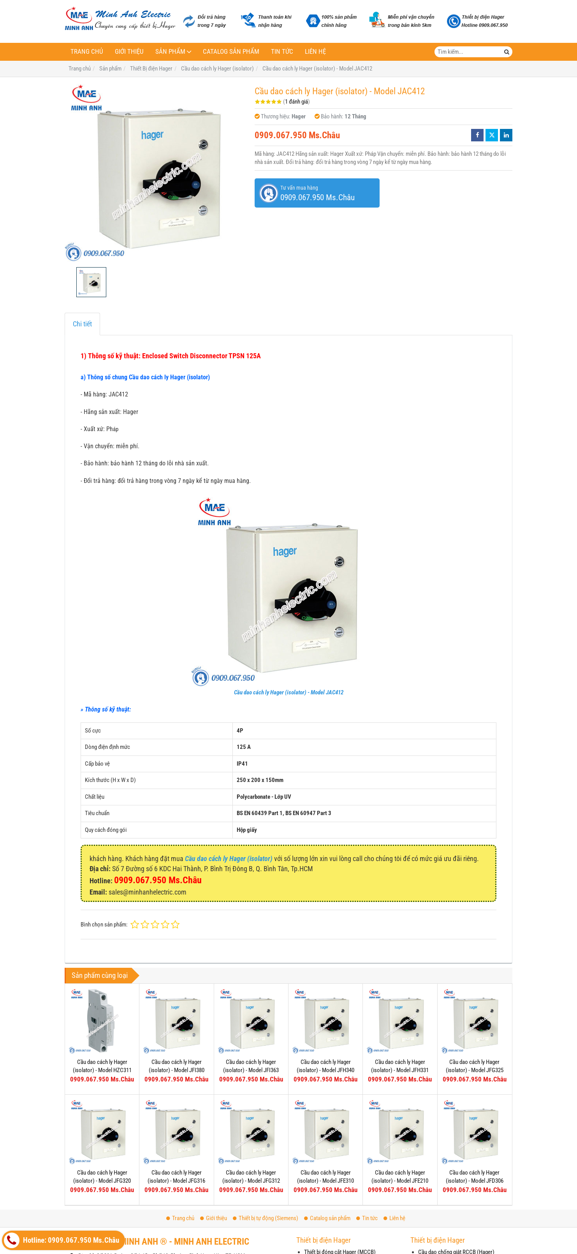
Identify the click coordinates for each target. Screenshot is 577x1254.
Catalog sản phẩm (231, 51)
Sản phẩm (170, 51)
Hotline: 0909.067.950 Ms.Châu (61, 1240)
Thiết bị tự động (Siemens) (265, 1218)
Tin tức (282, 51)
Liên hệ (315, 51)
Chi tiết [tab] (82, 324)
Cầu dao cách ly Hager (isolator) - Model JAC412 (288, 692)
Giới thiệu (129, 51)
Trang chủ (86, 51)
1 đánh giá (296, 101)
